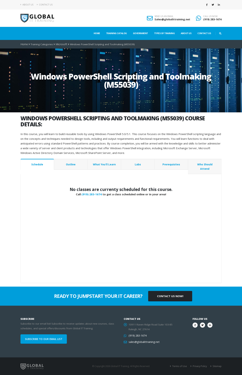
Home (97, 33)
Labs (138, 164)
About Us (26, 4)
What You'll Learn (104, 164)
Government (140, 33)
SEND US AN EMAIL (164, 16)
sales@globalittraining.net (143, 342)
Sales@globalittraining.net (172, 19)
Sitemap (217, 366)
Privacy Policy (200, 366)
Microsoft (60, 44)
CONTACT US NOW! (170, 296)
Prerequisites (171, 164)
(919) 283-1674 (212, 19)
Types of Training (164, 33)
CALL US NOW (210, 16)
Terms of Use (181, 366)
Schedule (37, 164)
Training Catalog (116, 33)
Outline (71, 164)
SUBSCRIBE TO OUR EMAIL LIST (43, 339)
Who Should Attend (204, 166)
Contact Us (45, 4)
